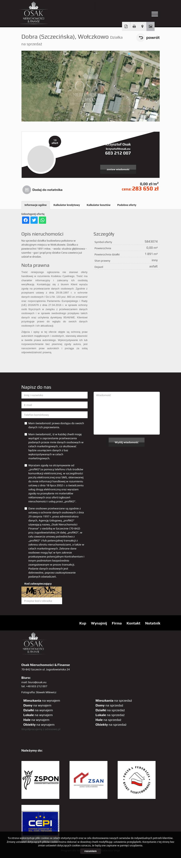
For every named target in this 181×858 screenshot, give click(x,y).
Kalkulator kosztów (98, 204)
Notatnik (152, 623)
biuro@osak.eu (37, 682)
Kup (82, 623)
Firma (117, 623)
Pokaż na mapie (142, 26)
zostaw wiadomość (118, 169)
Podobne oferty (126, 204)
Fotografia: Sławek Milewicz (39, 692)
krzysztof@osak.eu (118, 148)
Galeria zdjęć (150, 26)
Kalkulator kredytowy (67, 204)
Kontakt (133, 623)
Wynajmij (99, 623)
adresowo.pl (52, 729)
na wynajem (41, 700)
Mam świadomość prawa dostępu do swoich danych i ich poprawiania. (54, 425)
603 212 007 (118, 153)
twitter (101, 5)
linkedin (150, 5)
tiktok (158, 5)
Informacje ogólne (36, 204)
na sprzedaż (114, 700)
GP (134, 5)
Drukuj (134, 26)
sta (142, 5)
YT (109, 5)
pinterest (125, 5)
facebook (117, 5)
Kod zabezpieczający (38, 583)
